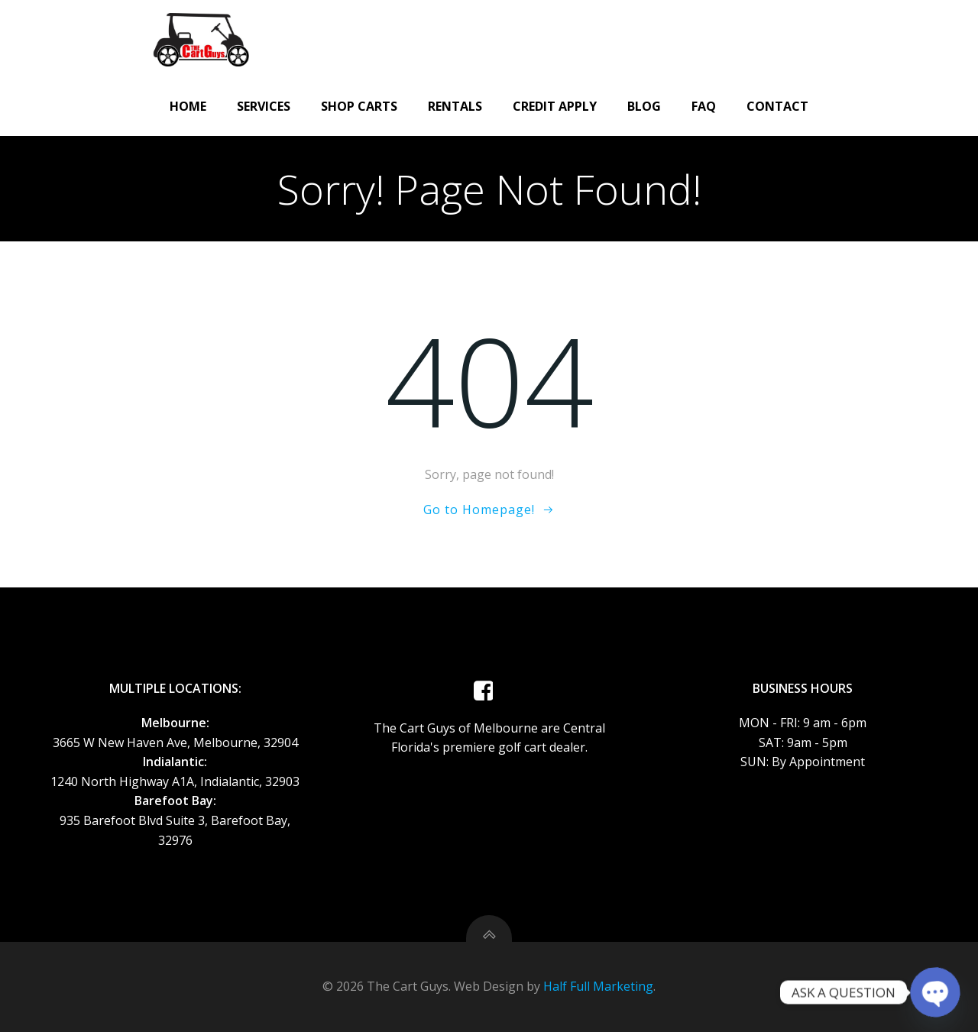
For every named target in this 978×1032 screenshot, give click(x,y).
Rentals (455, 106)
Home (188, 106)
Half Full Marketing (598, 986)
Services (263, 106)
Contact (777, 106)
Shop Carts (359, 106)
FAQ (703, 106)
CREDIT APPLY (555, 106)
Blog (644, 106)
